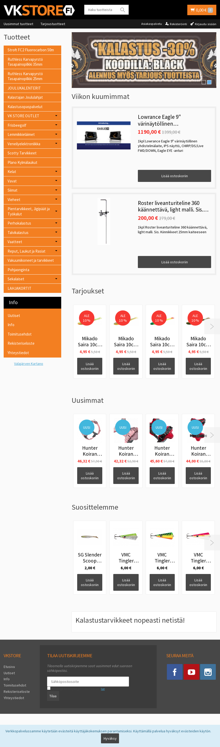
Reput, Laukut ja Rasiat (27, 251)
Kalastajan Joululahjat (25, 97)
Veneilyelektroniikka (24, 143)
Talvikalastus (18, 232)
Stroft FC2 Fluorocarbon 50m (31, 49)
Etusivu (9, 666)
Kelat (12, 171)
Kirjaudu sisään (205, 24)
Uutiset (14, 315)
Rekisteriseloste (21, 343)
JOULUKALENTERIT (24, 88)
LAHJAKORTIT (19, 288)
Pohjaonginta (18, 269)
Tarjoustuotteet (53, 23)
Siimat (13, 190)
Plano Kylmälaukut (22, 162)
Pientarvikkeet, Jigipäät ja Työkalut (29, 211)
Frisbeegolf (17, 125)
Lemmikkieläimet (21, 134)
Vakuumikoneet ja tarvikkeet (31, 260)
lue (103, 689)
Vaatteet (15, 241)
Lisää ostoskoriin (174, 176)
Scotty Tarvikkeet (22, 152)
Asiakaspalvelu (151, 24)
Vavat (12, 181)
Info (11, 324)
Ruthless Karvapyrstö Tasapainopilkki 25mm (25, 76)
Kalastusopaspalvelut (25, 106)
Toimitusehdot (20, 334)
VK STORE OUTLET (23, 115)
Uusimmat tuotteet (18, 23)
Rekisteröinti (178, 24)
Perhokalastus (19, 223)
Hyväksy (110, 738)
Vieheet (14, 199)
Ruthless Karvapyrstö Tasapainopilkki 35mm (25, 62)
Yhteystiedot (18, 352)
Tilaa (53, 696)
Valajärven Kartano (28, 363)
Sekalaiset (16, 278)
